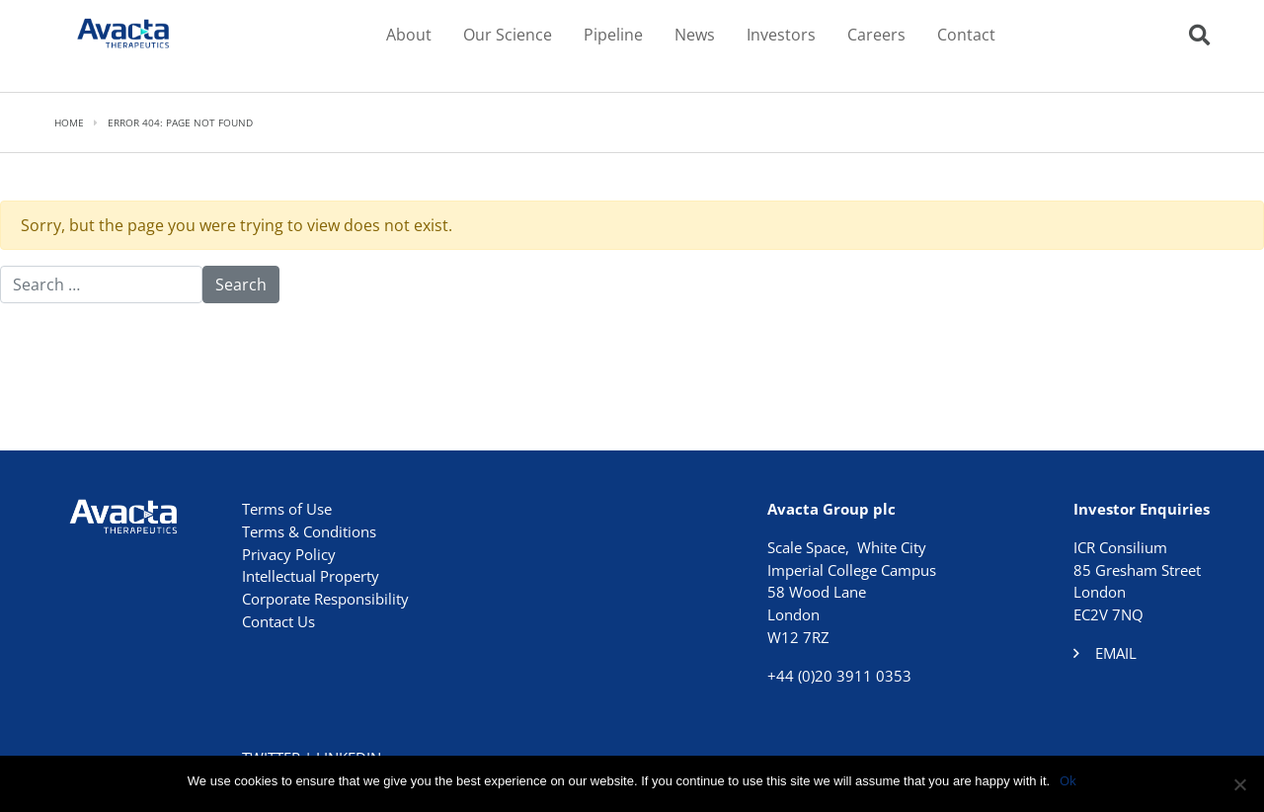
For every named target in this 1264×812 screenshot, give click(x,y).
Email (1116, 653)
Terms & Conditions (309, 531)
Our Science (507, 34)
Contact (966, 34)
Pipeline (613, 34)
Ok (1068, 780)
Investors (781, 34)
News (694, 34)
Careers (876, 34)
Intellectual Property (310, 576)
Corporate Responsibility (325, 599)
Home (69, 122)
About (409, 34)
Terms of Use (287, 509)
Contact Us (278, 621)
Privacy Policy (289, 554)
